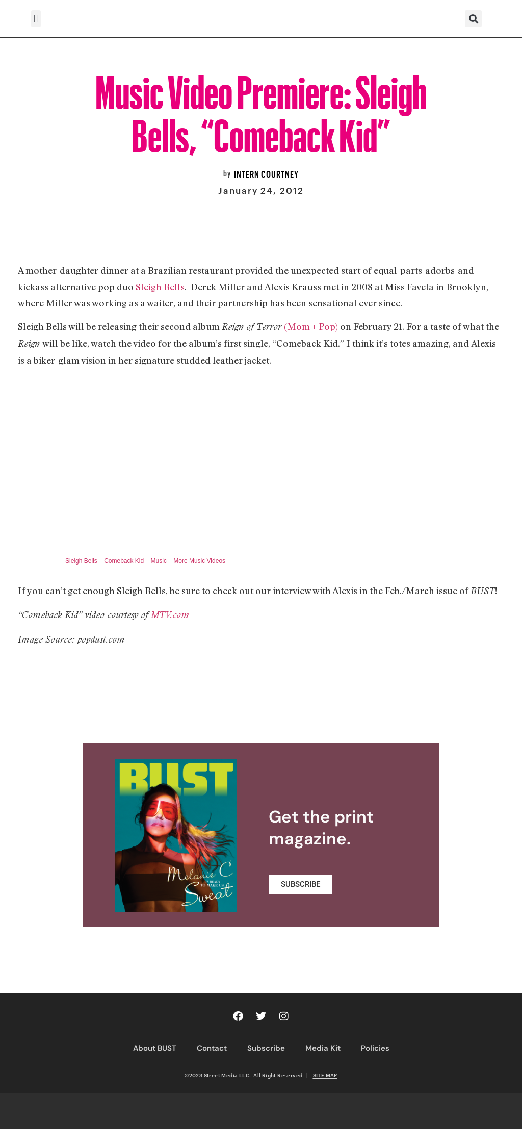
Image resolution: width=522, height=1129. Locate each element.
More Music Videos (199, 560)
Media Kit (323, 1048)
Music (159, 560)
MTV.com (170, 614)
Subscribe (266, 1048)
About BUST (154, 1048)
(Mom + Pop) (311, 326)
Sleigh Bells (160, 286)
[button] (36, 18)
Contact (212, 1048)
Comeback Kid (124, 560)
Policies (375, 1048)
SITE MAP (325, 1075)
